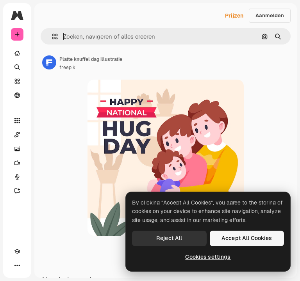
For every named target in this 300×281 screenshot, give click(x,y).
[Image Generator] (17, 148)
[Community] (17, 95)
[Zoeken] (17, 67)
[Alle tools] (17, 120)
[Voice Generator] (17, 177)
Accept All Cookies (246, 238)
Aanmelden (269, 15)
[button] (51, 36)
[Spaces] (17, 134)
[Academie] (17, 251)
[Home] (17, 53)
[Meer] (17, 265)
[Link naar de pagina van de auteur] (49, 62)
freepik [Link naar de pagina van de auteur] (67, 67)
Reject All (169, 238)
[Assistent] (17, 191)
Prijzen (234, 15)
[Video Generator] (17, 163)
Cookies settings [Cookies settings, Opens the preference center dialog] (207, 256)
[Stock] (17, 81)
